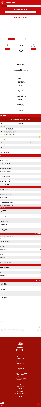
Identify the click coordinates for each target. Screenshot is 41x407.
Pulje (20, 74)
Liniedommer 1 (20, 104)
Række (20, 69)
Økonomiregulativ (20, 356)
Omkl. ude (20, 90)
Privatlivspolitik (20, 358)
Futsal (20, 396)
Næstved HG (33, 46)
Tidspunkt (20, 95)
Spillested (20, 78)
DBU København (20, 391)
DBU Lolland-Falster (20, 393)
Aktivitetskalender (20, 363)
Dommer (20, 99)
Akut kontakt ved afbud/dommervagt (20, 361)
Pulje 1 (20, 75)
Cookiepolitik (20, 360)
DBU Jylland (20, 389)
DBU (20, 384)
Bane (20, 85)
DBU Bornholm (20, 386)
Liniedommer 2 (20, 109)
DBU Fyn (20, 388)
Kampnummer (20, 64)
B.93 (7, 46)
